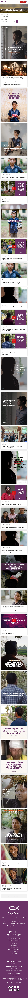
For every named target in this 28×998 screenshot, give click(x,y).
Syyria (15, 81)
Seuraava (16, 896)
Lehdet (3, 279)
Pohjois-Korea (4, 81)
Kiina (21, 77)
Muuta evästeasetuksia (14, 957)
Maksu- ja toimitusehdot (14, 949)
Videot (3, 255)
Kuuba (20, 78)
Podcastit (3, 174)
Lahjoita (22, 2)
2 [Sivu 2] (10, 896)
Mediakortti (14, 953)
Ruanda (9, 81)
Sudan (12, 81)
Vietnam (22, 81)
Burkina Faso (12, 606)
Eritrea (15, 77)
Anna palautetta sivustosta (14, 955)
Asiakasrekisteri (14, 947)
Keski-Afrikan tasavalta (20, 606)
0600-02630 (14, 968)
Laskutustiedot (14, 945)
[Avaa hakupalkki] (18, 2)
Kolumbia (3, 78)
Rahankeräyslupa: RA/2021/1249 (14, 982)
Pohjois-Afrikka (4, 607)
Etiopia (18, 77)
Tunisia (18, 81)
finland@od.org (15, 932)
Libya (23, 78)
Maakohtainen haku (5, 14)
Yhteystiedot (14, 944)
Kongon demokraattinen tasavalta (12, 78)
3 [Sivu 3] (11, 896)
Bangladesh (11, 77)
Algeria (6, 77)
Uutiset (3, 77)
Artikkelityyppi (4, 19)
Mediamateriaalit (14, 951)
